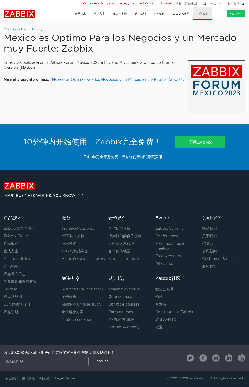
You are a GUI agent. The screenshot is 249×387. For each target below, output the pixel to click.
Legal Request (66, 378)
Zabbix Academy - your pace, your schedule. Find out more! (127, 3)
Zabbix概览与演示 (19, 228)
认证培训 (117, 278)
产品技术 (13, 217)
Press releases (30, 29)
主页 (6, 29)
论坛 (159, 297)
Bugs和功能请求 (17, 304)
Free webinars (168, 256)
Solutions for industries (82, 289)
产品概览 (11, 243)
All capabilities (17, 259)
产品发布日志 (15, 274)
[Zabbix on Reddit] (216, 358)
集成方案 (11, 251)
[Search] (204, 3)
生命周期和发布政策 (20, 281)
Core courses (120, 297)
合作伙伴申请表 (121, 319)
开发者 (160, 304)
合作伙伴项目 (119, 228)
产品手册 (191, 3)
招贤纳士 (209, 243)
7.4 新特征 (12, 266)
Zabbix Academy (123, 327)
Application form (123, 259)
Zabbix (19, 14)
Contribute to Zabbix (174, 312)
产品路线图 (13, 297)
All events (164, 264)
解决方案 (71, 278)
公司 (15, 29)
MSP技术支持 (73, 236)
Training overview (124, 289)
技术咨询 (69, 243)
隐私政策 (28, 378)
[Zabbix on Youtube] (241, 358)
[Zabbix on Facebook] (203, 358)
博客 (178, 3)
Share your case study (81, 304)
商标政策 (209, 266)
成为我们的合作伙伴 (124, 236)
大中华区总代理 (121, 243)
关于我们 (209, 236)
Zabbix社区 (168, 278)
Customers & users (219, 259)
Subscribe (100, 361)
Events (162, 217)
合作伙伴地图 (119, 251)
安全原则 (12, 378)
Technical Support (78, 228)
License (10, 289)
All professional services (83, 259)
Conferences (166, 236)
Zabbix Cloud (16, 236)
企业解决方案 (73, 312)
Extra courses (120, 312)
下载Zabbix (236, 13)
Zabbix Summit (169, 228)
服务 (66, 217)
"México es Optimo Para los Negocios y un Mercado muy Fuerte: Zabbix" (116, 79)
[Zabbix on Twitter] (190, 358)
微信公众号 (164, 289)
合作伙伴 (117, 217)
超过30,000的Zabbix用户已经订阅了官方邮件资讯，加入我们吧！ (59, 353)
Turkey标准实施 (75, 251)
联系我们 (209, 228)
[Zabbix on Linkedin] (228, 358)
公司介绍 (211, 217)
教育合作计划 (166, 319)
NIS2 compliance (77, 319)
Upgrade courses (123, 304)
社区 (159, 327)
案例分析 (69, 297)
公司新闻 (209, 251)
